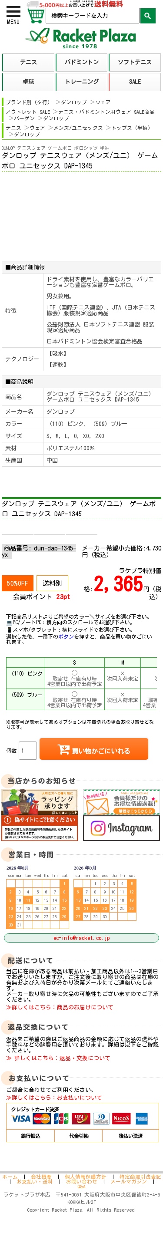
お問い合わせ (81, 1181)
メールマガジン (128, 1181)
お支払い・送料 (35, 1181)
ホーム (10, 1176)
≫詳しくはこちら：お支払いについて (54, 1098)
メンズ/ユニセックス (78, 127)
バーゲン (24, 118)
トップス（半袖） (132, 127)
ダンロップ (74, 102)
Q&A (81, 1186)
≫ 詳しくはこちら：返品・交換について (58, 1058)
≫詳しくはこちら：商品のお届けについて (59, 1007)
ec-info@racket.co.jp (81, 938)
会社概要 (41, 1176)
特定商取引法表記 (140, 1176)
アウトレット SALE (28, 111)
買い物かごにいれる (93, 748)
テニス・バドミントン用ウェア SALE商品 (106, 111)
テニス (13, 127)
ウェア (103, 102)
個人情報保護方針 (85, 1176)
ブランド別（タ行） (29, 102)
